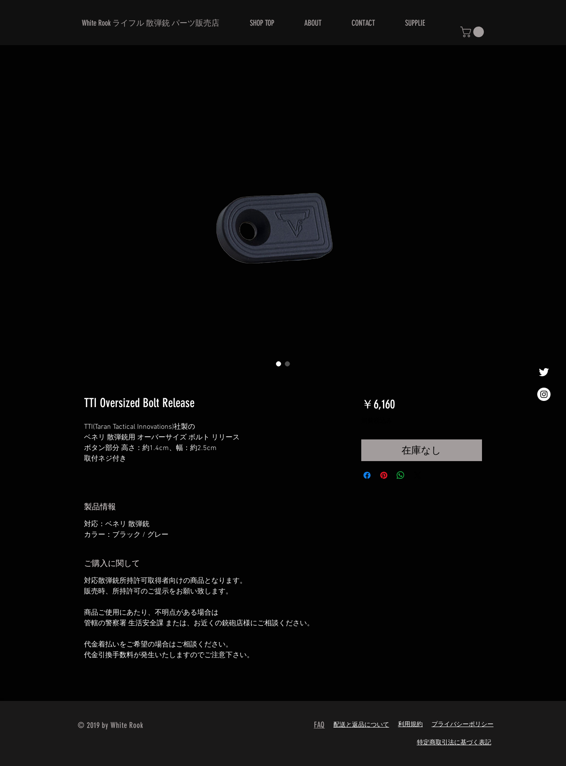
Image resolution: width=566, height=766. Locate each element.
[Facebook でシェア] (367, 475)
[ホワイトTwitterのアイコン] (544, 372)
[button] (473, 32)
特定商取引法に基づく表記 (454, 743)
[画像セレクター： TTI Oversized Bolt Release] (278, 363)
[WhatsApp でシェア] (400, 475)
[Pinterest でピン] (384, 475)
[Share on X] (417, 475)
